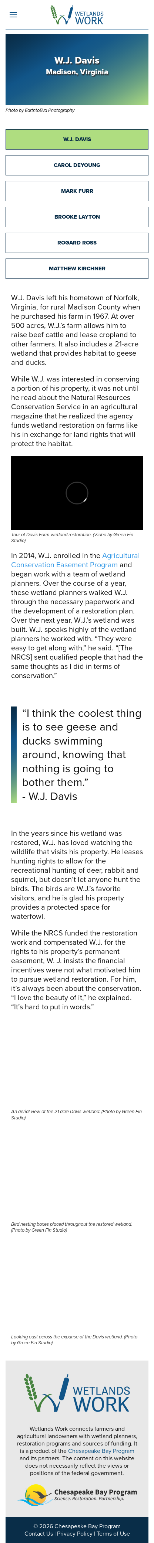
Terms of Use (113, 1533)
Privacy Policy (75, 1533)
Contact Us (38, 1533)
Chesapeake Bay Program (101, 1451)
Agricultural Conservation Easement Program (75, 560)
